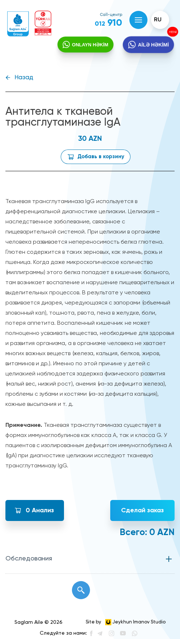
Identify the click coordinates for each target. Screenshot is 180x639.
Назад (23, 78)
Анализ (40, 510)
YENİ (172, 32)
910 (108, 23)
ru (158, 20)
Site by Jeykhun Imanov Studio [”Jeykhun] (126, 622)
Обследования (28, 558)
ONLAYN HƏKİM (90, 44)
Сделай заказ (142, 510)
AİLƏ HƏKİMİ (153, 44)
